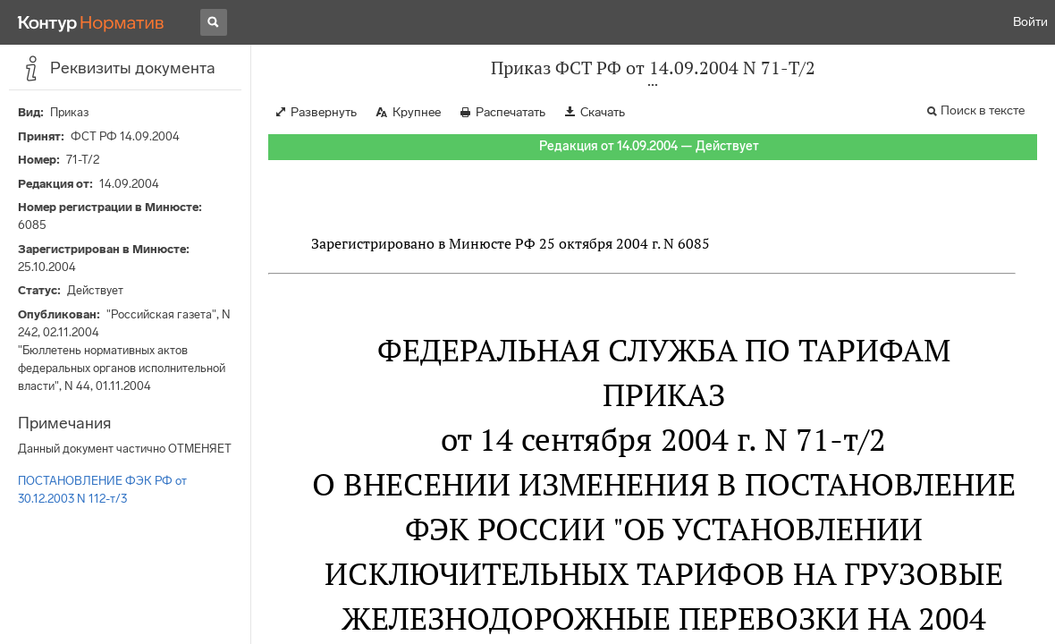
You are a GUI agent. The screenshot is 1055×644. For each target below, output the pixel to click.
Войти (1030, 22)
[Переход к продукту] (91, 22)
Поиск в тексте (983, 110)
